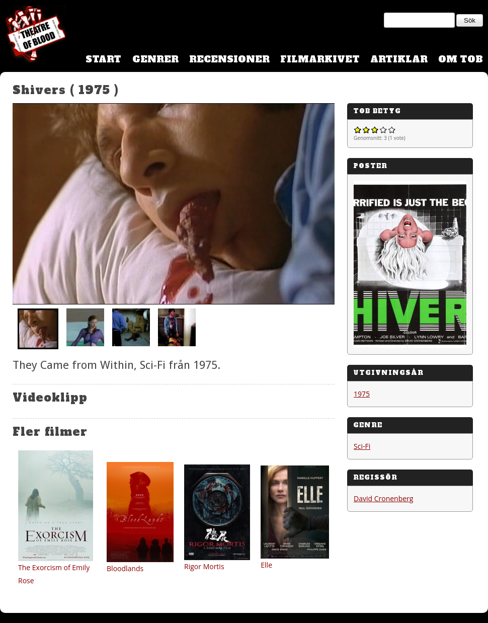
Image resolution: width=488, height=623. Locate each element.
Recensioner (229, 59)
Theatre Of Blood (32, 35)
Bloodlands (125, 568)
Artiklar (399, 59)
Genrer (155, 59)
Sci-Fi (362, 446)
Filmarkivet (320, 59)
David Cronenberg (383, 498)
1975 (362, 394)
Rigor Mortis (204, 566)
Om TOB (460, 59)
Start (103, 59)
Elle (266, 565)
